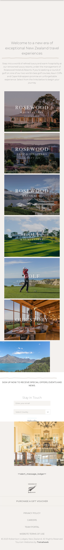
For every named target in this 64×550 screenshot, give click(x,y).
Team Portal (32, 527)
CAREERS (32, 520)
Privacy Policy (32, 513)
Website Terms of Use (32, 534)
